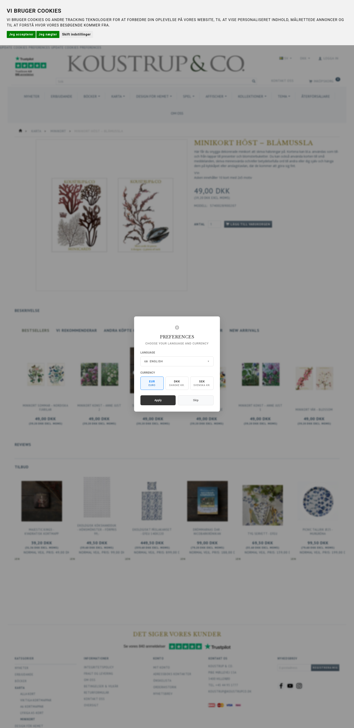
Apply (158, 400)
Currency (147, 372)
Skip (195, 400)
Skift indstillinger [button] (76, 34)
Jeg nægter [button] (48, 34)
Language (147, 352)
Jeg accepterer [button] (21, 34)
